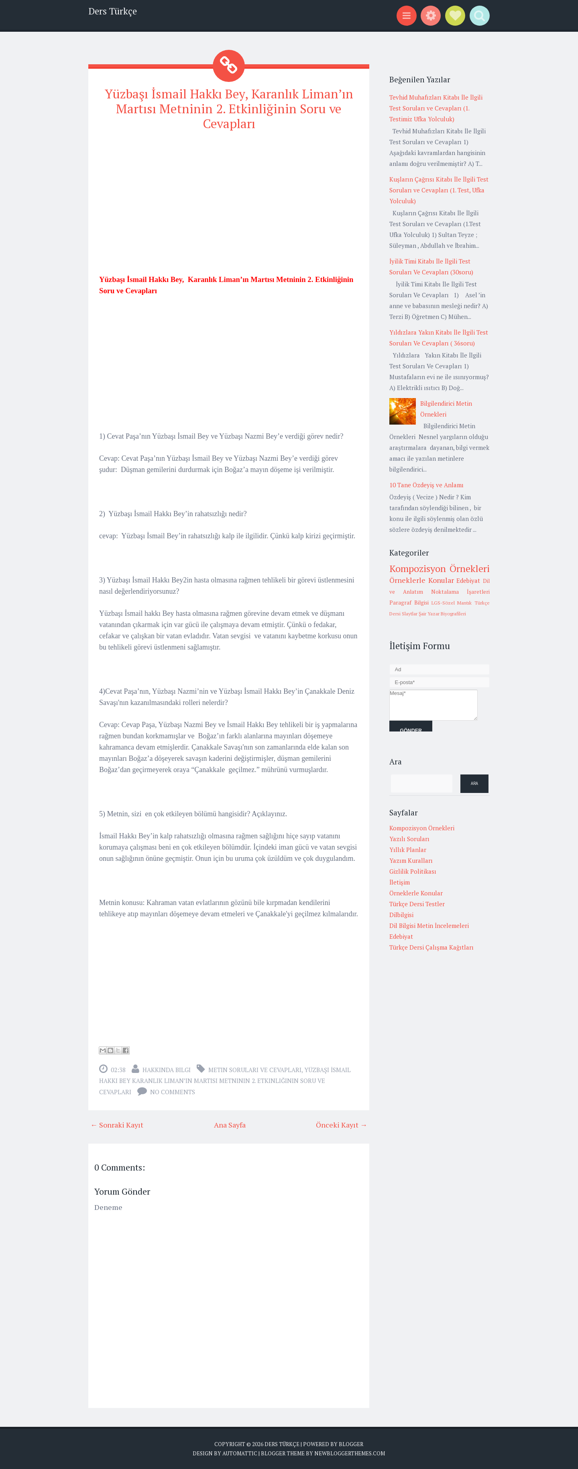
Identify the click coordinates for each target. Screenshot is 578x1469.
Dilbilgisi (401, 915)
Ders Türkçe (112, 11)
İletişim (399, 882)
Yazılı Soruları (409, 839)
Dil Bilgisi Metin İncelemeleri (429, 925)
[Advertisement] (228, 195)
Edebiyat (468, 580)
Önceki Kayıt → (341, 1124)
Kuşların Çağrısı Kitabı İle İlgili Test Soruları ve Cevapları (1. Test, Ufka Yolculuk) (438, 190)
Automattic (239, 1453)
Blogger (351, 1443)
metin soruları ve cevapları (254, 1069)
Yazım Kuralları (411, 860)
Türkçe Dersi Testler (417, 904)
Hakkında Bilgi (166, 1069)
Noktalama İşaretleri (460, 591)
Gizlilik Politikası (412, 871)
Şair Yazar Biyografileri (442, 614)
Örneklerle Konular (421, 580)
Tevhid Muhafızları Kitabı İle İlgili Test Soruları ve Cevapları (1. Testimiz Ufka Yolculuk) (435, 108)
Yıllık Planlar (407, 850)
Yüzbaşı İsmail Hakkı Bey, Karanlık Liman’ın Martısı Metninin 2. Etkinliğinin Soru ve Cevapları (229, 108)
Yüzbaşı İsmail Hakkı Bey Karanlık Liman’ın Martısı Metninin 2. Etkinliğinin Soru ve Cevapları (225, 1080)
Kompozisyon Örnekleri (439, 568)
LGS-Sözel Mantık (451, 603)
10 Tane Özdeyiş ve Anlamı (426, 485)
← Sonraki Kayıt (116, 1124)
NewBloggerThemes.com (349, 1453)
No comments (172, 1091)
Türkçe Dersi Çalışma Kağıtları (431, 947)
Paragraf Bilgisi (409, 602)
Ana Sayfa (230, 1124)
